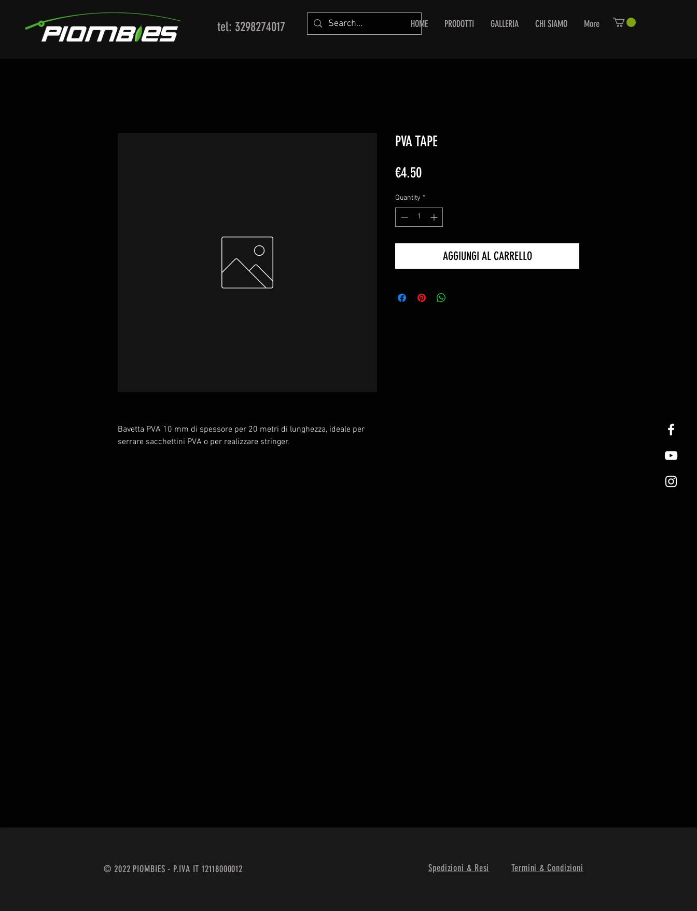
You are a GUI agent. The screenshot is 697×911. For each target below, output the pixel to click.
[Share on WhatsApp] (441, 298)
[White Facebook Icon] (671, 429)
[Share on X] (461, 298)
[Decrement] (403, 217)
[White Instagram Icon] (671, 481)
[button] (624, 22)
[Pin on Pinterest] (421, 298)
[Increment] (434, 217)
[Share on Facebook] (402, 298)
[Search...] (363, 23)
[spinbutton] (419, 217)
